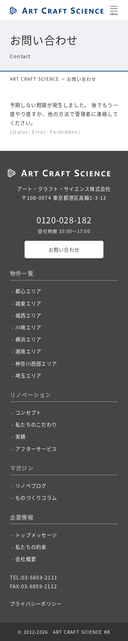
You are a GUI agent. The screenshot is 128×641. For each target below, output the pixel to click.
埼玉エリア (28, 375)
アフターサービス (36, 448)
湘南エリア (28, 351)
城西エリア (28, 315)
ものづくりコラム (36, 497)
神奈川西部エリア (36, 363)
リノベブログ (31, 485)
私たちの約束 (31, 547)
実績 (20, 436)
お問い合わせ (64, 249)
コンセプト (28, 412)
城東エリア (28, 303)
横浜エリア (28, 339)
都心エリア (28, 291)
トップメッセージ (36, 535)
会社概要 (25, 558)
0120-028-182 (64, 220)
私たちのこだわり (36, 424)
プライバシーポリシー (36, 603)
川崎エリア (28, 327)
